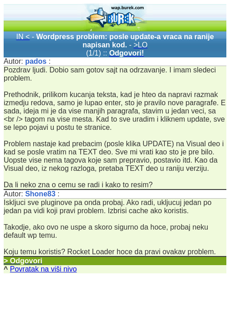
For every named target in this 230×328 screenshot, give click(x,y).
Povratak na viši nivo (43, 269)
